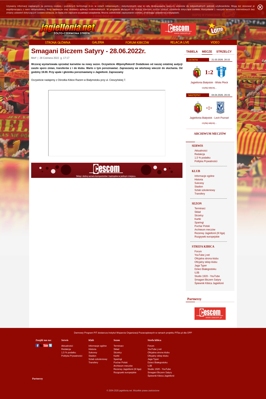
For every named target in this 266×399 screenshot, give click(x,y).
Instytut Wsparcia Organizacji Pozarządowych (131, 332)
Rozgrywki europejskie (207, 236)
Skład (198, 212)
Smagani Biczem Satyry (208, 279)
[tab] (192, 51)
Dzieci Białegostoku (205, 269)
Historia (199, 179)
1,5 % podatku (203, 157)
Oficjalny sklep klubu (206, 262)
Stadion (199, 186)
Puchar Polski (202, 226)
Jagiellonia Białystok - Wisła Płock (209, 82)
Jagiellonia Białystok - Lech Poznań (209, 117)
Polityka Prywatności (206, 161)
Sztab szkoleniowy (205, 190)
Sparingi (199, 222)
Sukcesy (199, 183)
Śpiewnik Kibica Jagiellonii (209, 283)
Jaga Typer (201, 265)
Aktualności (201, 150)
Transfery (200, 193)
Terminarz (200, 208)
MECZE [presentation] (207, 51)
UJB (197, 272)
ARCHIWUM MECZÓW (210, 133)
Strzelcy (199, 215)
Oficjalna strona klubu (206, 258)
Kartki (198, 219)
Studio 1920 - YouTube (207, 276)
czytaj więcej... (209, 87)
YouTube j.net (202, 255)
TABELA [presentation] (192, 51)
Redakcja (200, 154)
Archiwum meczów (205, 229)
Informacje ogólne (204, 176)
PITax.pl (179, 332)
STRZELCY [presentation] (224, 51)
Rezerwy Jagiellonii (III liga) (210, 233)
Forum (198, 251)
